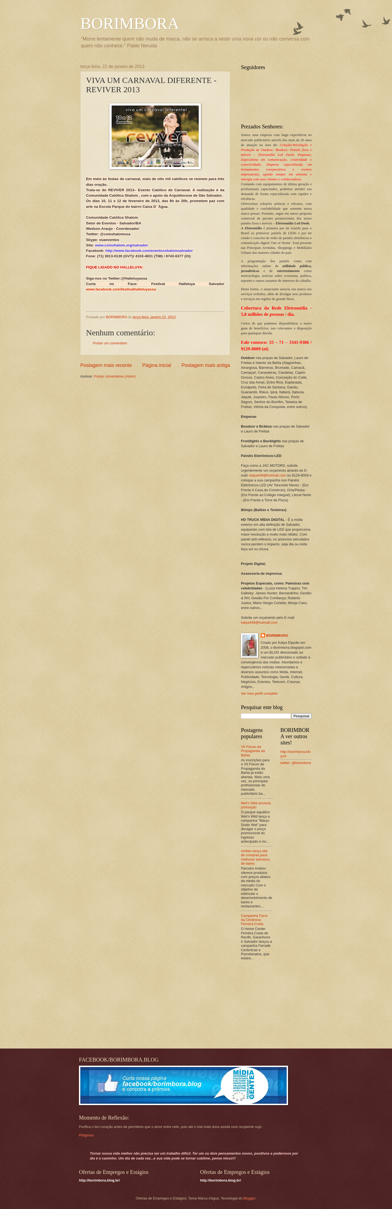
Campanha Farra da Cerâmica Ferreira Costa (254, 920)
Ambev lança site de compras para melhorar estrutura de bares (255, 857)
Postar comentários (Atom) (115, 376)
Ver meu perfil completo (259, 693)
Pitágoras (86, 1135)
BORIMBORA (129, 23)
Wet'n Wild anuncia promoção (256, 805)
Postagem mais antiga (206, 365)
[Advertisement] (275, 1005)
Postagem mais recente (106, 365)
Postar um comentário (110, 343)
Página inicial (156, 365)
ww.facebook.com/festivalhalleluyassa (122, 289)
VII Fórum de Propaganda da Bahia (253, 751)
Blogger (249, 1198)
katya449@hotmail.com (267, 475)
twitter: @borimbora (295, 763)
